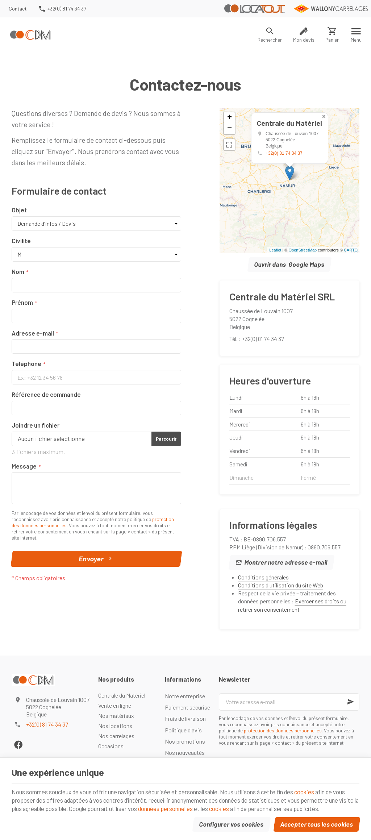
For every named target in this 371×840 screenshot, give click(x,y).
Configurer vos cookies (231, 823)
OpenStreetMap (302, 250)
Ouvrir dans (289, 264)
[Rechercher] (270, 34)
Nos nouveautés (185, 752)
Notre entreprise (185, 696)
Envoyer (96, 559)
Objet (19, 209)
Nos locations (115, 725)
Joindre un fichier (35, 425)
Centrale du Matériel (121, 695)
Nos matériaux (116, 715)
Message (24, 466)
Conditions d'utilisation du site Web (280, 585)
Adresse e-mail (33, 333)
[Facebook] (18, 744)
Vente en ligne (114, 705)
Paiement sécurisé (187, 707)
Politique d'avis (183, 730)
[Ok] (350, 702)
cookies (315, 790)
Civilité (21, 240)
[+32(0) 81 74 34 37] (62, 8)
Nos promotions (185, 741)
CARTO (351, 250)
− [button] (229, 128)
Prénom (22, 302)
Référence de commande (46, 394)
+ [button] (229, 117)
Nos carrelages (116, 735)
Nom (18, 271)
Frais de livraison (185, 718)
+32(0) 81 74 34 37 (284, 153)
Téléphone (26, 363)
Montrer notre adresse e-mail (286, 562)
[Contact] (18, 8)
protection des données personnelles (283, 730)
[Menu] (356, 34)
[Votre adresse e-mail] (289, 702)
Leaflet (275, 250)
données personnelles (196, 807)
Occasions (111, 746)
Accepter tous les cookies (317, 823)
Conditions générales (263, 577)
